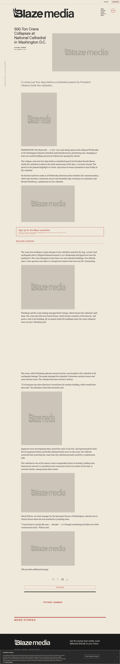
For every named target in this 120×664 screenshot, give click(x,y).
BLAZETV (103, 14)
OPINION (103, 10)
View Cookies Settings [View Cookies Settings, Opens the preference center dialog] (91, 656)
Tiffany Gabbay (22, 48)
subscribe (115, 2)
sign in (106, 2)
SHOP (102, 15)
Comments (60, 588)
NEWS (102, 9)
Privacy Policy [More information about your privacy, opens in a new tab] (9, 662)
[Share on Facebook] (51, 579)
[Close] (117, 657)
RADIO (102, 12)
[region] (60, 657)
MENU (113, 10)
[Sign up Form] (89, 232)
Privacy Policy (33, 232)
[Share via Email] (62, 579)
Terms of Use (40, 232)
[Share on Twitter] (57, 579)
